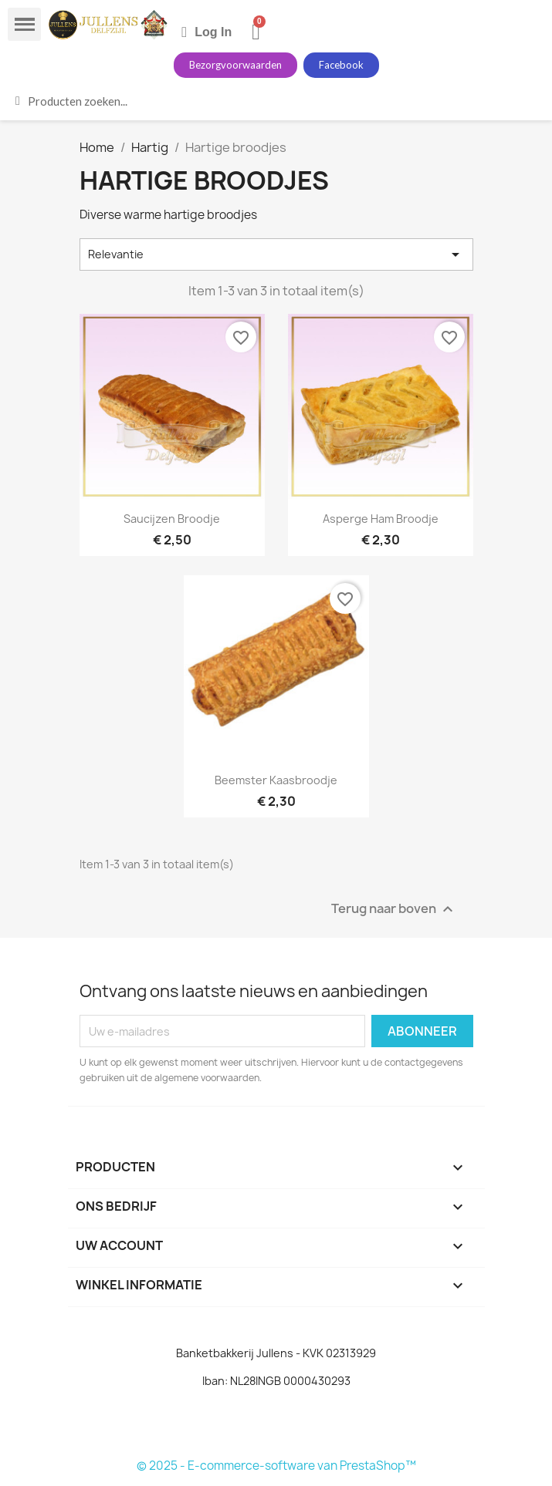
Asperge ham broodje (381, 518)
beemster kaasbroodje (276, 780)
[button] (235, 65)
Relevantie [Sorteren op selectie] (276, 254)
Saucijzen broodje (172, 518)
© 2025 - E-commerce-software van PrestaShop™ (276, 1465)
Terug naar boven (394, 909)
